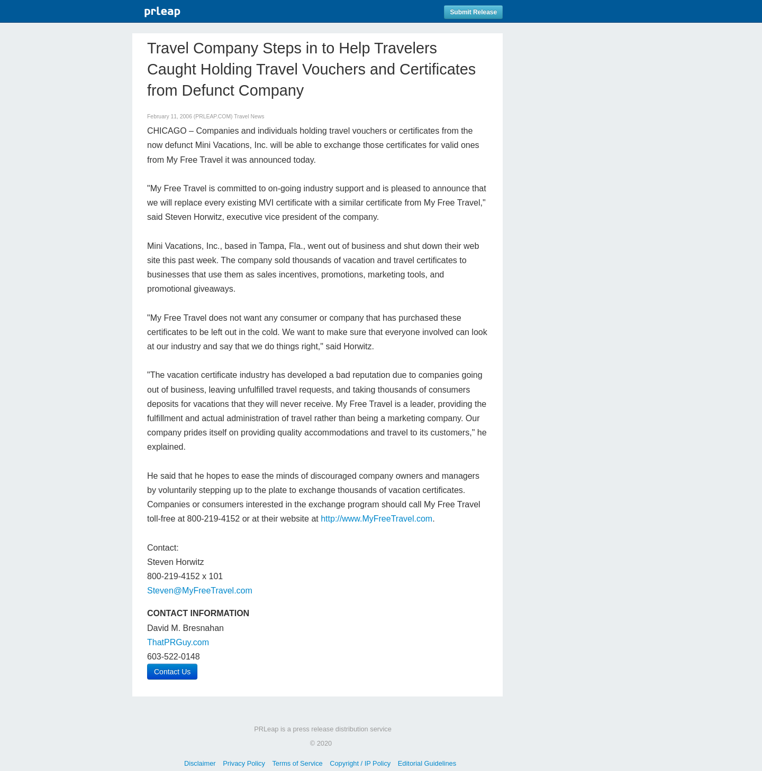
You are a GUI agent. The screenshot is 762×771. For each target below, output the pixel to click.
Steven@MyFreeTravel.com (199, 590)
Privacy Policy (244, 763)
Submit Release (473, 12)
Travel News (249, 116)
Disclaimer (200, 763)
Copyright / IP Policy (360, 763)
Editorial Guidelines (427, 763)
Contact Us (172, 671)
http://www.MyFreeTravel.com (376, 518)
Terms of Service (297, 763)
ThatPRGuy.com (178, 642)
